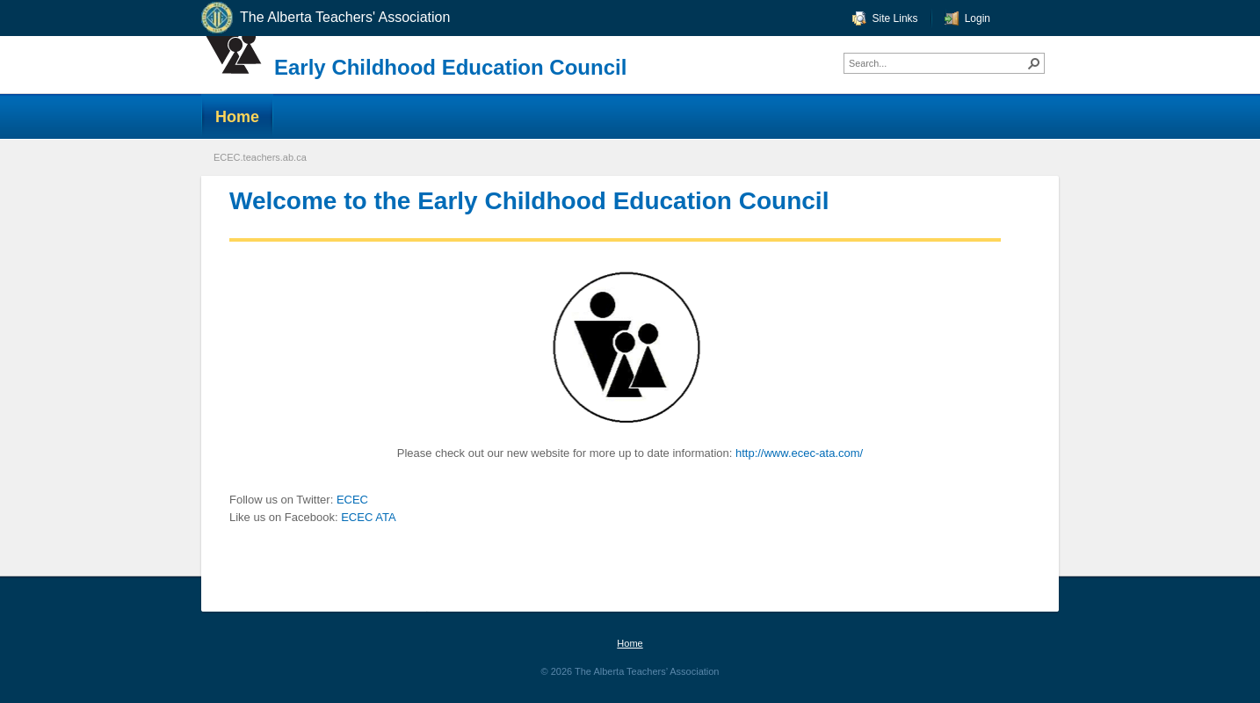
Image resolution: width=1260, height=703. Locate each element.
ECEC (352, 499)
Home (629, 643)
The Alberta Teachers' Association (324, 18)
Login (977, 18)
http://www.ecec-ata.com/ (799, 453)
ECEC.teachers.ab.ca (260, 157)
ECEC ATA (368, 517)
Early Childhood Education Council (450, 67)
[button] (1034, 63)
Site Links (895, 18)
